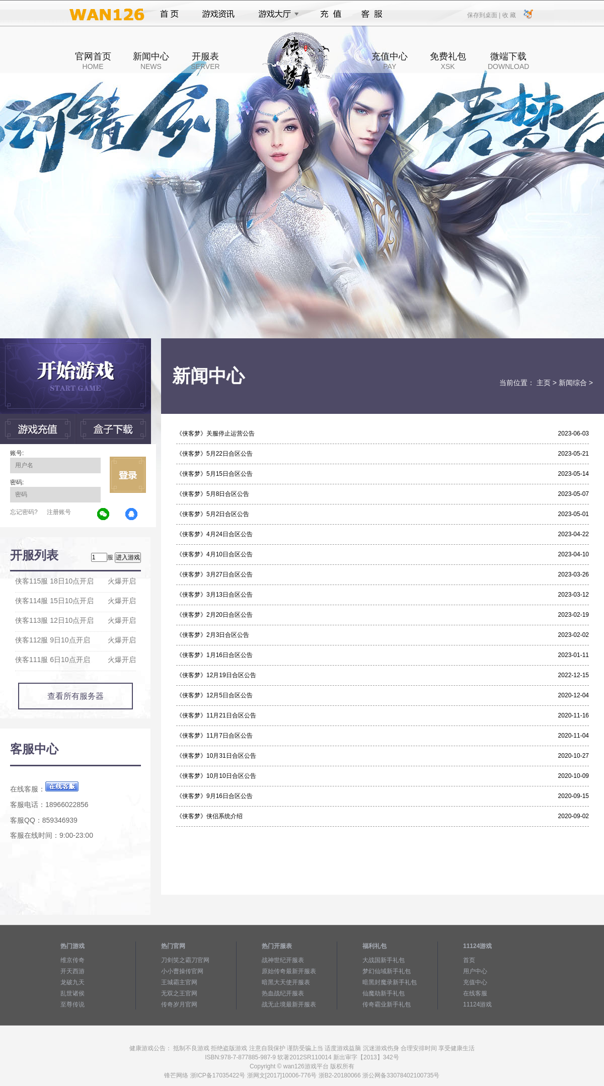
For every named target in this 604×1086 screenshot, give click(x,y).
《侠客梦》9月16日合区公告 (214, 796)
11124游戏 (477, 1004)
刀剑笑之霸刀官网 (185, 960)
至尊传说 (72, 1004)
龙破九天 (72, 982)
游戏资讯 (218, 14)
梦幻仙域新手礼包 (386, 971)
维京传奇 (72, 960)
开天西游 (72, 971)
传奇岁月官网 (179, 1004)
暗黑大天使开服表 (286, 982)
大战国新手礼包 (383, 960)
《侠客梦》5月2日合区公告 (212, 514)
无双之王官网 (179, 993)
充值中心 (389, 60)
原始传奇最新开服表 (289, 971)
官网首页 (93, 60)
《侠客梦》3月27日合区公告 (214, 574)
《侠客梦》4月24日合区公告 (214, 534)
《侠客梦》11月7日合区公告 (214, 735)
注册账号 (59, 512)
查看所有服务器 (75, 696)
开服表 (205, 60)
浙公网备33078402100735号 (400, 1075)
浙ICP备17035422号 (217, 1075)
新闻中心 (151, 60)
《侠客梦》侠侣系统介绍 (209, 816)
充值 (330, 14)
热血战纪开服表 (283, 993)
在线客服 (475, 993)
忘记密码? (24, 512)
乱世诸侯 (72, 993)
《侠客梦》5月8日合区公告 (212, 493)
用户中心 (475, 971)
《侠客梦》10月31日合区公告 (216, 755)
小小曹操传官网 (182, 971)
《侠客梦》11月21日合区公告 (216, 715)
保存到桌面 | (484, 14)
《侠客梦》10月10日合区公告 (216, 775)
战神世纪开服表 (283, 960)
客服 (372, 14)
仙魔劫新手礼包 (383, 993)
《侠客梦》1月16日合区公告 (214, 655)
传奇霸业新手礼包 (386, 1004)
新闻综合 (573, 383)
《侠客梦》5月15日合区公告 (214, 473)
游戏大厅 (275, 14)
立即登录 (128, 475)
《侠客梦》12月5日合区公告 (214, 695)
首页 (169, 14)
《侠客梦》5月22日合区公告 (214, 453)
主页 (544, 383)
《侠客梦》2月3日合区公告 (212, 634)
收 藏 (508, 14)
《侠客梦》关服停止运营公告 (215, 433)
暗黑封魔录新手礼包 (389, 982)
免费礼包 (448, 60)
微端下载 (508, 60)
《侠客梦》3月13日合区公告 (214, 594)
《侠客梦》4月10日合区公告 (214, 554)
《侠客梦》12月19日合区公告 (216, 675)
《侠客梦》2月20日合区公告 (214, 614)
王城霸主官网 (179, 982)
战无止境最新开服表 (289, 1004)
